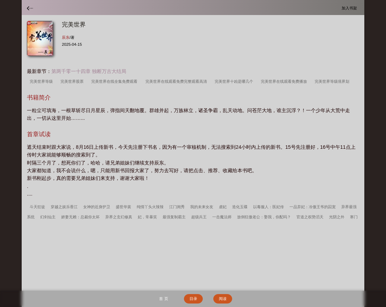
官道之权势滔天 (309, 217)
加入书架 (350, 8)
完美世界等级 (42, 81)
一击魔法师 (221, 217)
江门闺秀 (177, 207)
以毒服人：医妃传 (268, 207)
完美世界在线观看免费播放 (285, 81)
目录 (193, 299)
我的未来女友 (201, 207)
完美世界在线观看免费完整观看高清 (177, 81)
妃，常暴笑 (147, 217)
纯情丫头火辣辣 (150, 207)
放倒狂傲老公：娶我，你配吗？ (264, 217)
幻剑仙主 (48, 217)
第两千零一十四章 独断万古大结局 (88, 71)
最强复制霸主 (174, 217)
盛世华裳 (123, 207)
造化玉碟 (240, 207)
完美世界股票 (73, 81)
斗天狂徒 (37, 207)
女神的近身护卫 (96, 207)
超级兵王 (199, 217)
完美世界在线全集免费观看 (115, 81)
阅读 (223, 299)
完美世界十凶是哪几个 (235, 81)
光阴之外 (336, 217)
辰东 (66, 37)
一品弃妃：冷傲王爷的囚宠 (313, 207)
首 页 (163, 299)
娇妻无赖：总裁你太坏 (80, 217)
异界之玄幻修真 (118, 217)
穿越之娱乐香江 (64, 207)
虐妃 (223, 207)
